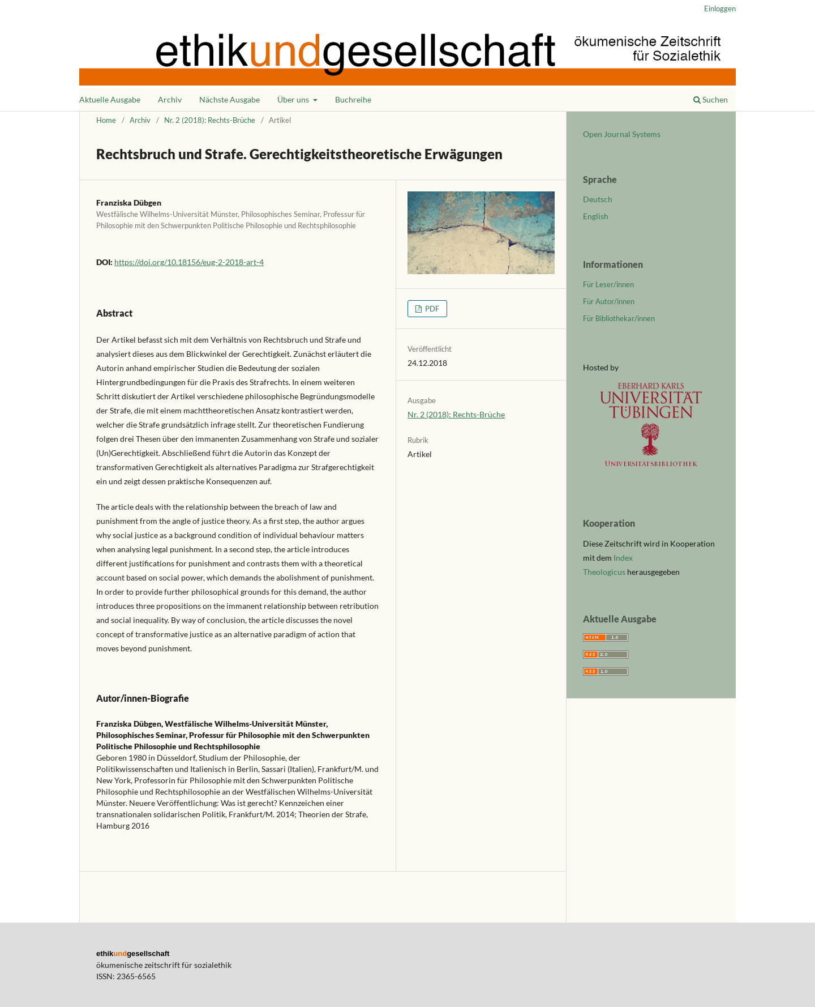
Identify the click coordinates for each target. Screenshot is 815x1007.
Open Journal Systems (621, 134)
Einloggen (720, 8)
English (595, 216)
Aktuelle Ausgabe (109, 99)
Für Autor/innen (608, 301)
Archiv (170, 99)
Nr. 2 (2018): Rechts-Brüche (209, 120)
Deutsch (597, 199)
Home (106, 120)
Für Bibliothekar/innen (619, 318)
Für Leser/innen (608, 284)
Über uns (294, 99)
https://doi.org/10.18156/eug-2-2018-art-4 (189, 262)
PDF (431, 308)
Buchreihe (353, 99)
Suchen (710, 99)
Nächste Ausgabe (229, 99)
